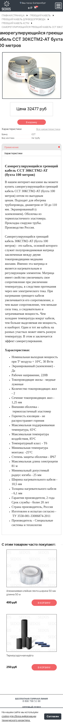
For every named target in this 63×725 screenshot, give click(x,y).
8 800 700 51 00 (31, 701)
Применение (11, 147)
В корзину (31, 122)
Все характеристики (48, 129)
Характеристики (13, 153)
